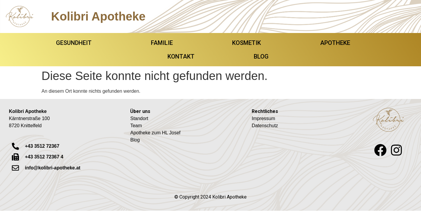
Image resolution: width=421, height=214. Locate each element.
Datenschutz (265, 125)
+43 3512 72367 (42, 146)
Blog (135, 139)
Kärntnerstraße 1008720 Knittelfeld (29, 118)
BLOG (261, 56)
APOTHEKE (335, 42)
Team (136, 125)
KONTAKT (181, 56)
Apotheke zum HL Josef (155, 132)
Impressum (263, 118)
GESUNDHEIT (74, 42)
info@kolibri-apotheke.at (52, 167)
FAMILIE (162, 42)
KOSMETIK (246, 42)
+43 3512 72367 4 (44, 156)
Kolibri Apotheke (98, 16)
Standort (139, 118)
